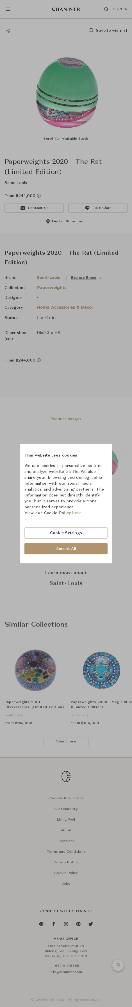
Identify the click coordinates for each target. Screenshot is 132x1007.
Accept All (66, 549)
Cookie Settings (66, 533)
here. (77, 513)
